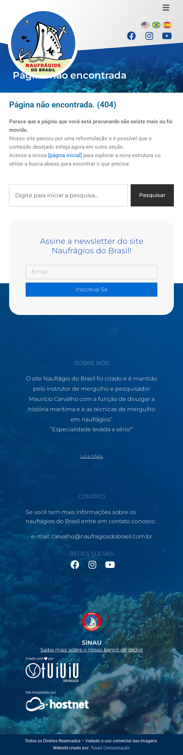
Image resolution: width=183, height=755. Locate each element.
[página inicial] (65, 155)
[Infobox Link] (91, 630)
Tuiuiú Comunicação (110, 747)
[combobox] (68, 195)
